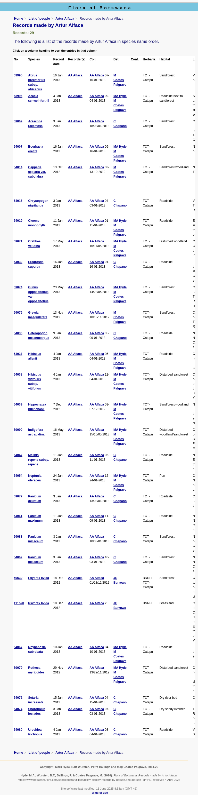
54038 (18, 374)
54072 (18, 697)
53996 (18, 96)
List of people (39, 18)
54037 (18, 354)
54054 (18, 476)
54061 (18, 516)
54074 (18, 709)
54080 (18, 730)
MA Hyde (120, 96)
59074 (18, 287)
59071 (18, 241)
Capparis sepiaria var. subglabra (37, 171)
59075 (18, 312)
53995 (18, 75)
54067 (18, 647)
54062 (18, 557)
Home (18, 18)
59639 (18, 578)
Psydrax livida (38, 578)
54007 (18, 146)
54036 (18, 333)
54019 (18, 220)
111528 (19, 603)
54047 (18, 455)
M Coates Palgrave (119, 80)
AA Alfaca (75, 75)
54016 (18, 201)
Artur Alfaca (64, 18)
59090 (18, 430)
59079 (18, 668)
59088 (18, 536)
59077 (18, 496)
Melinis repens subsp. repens (38, 459)
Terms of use (99, 792)
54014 (18, 167)
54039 (18, 404)
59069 (18, 121)
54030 (18, 262)
